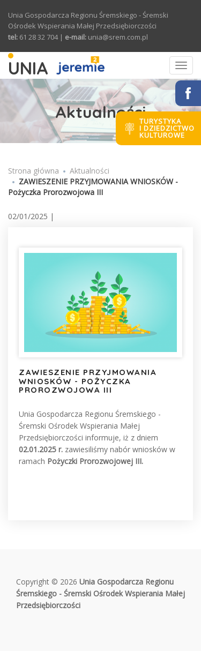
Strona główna (33, 171)
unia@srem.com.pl (118, 37)
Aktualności (89, 171)
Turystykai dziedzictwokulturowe (167, 128)
